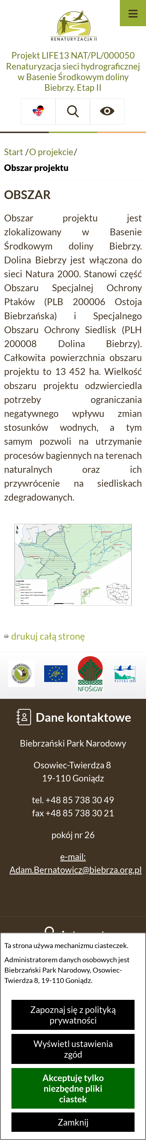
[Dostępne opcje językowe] (38, 111)
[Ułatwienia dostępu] (107, 111)
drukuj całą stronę (48, 636)
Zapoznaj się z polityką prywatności (73, 1014)
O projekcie (51, 151)
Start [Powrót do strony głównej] (13, 151)
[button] (73, 603)
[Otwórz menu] (133, 13)
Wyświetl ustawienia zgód (73, 1049)
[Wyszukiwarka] (73, 111)
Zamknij (73, 1122)
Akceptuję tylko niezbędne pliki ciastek (73, 1088)
